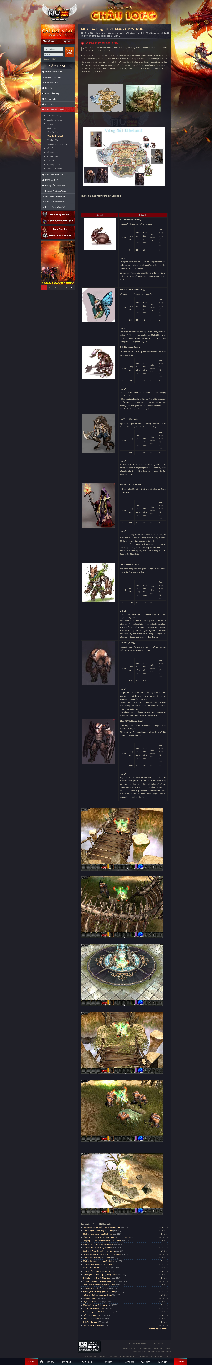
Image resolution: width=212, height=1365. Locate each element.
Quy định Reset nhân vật (55, 196)
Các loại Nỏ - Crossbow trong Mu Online (98, 1261)
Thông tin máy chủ (58, 235)
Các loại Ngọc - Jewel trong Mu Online (98, 1231)
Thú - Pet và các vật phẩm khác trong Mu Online (101, 1227)
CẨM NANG (58, 64)
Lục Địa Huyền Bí (54, 120)
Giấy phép (142, 1343)
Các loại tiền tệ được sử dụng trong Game (99, 1285)
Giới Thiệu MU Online (54, 110)
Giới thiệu (133, 1343)
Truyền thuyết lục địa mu (92, 1302)
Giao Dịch (49, 88)
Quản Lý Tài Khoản (53, 72)
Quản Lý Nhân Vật (53, 77)
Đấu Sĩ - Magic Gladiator (92, 1325)
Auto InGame (52, 156)
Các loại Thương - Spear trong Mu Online (99, 1251)
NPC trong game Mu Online (93, 1308)
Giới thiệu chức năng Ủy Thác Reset (97, 1278)
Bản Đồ (50, 148)
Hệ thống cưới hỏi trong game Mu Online (99, 1292)
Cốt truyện (51, 128)
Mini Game (49, 104)
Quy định (145, 1361)
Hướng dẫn (129, 1361)
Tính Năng (66, 1361)
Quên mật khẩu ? (50, 59)
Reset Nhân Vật (51, 83)
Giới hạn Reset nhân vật (55, 202)
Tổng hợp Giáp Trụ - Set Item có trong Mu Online (102, 1241)
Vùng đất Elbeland (55, 136)
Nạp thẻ (66, 41)
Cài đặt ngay (58, 31)
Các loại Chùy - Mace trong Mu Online (97, 1248)
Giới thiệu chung (54, 116)
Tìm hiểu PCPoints (54, 168)
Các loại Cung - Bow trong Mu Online (97, 1264)
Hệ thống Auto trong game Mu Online (97, 1295)
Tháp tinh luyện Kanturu (57, 144)
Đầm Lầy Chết (53, 140)
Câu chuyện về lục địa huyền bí (95, 1305)
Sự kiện (109, 1361)
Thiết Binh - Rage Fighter (92, 1315)
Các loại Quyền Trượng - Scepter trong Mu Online (102, 1254)
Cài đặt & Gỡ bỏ (154, 1343)
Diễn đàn (163, 1361)
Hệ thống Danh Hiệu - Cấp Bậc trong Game (100, 1275)
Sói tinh (50, 124)
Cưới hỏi (50, 160)
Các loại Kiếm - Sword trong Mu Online (98, 1271)
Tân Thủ (50, 1361)
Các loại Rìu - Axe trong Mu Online (96, 1258)
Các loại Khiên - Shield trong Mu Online (98, 1244)
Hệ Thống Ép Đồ (52, 180)
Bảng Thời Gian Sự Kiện (55, 191)
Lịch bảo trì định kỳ (58, 229)
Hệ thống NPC (53, 152)
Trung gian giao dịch (58, 221)
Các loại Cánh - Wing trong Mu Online (97, 1234)
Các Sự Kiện (50, 99)
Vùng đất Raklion (54, 132)
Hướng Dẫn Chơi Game (55, 185)
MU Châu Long (57, 12)
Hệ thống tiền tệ (53, 164)
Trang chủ (82, 33)
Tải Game (180, 1361)
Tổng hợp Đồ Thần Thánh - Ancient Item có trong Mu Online (106, 1237)
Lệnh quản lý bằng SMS (55, 207)
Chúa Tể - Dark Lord (91, 1322)
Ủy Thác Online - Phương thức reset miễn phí (100, 1281)
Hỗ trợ (58, 214)
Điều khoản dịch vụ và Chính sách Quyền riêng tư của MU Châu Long (145, 1356)
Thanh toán (166, 1343)
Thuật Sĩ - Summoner (91, 1319)
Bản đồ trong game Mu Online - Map (97, 1312)
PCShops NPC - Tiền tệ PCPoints (96, 1288)
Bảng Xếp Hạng (52, 93)
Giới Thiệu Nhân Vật (54, 175)
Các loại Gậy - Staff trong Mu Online (97, 1268)
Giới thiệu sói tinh (89, 1298)
